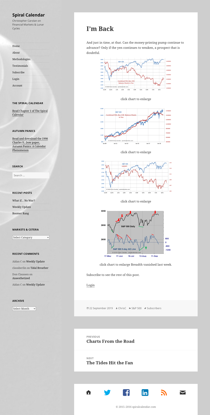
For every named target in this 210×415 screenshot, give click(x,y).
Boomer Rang (20, 213)
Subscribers (154, 308)
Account (17, 85)
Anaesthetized (21, 278)
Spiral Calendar (28, 15)
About (16, 52)
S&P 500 (136, 308)
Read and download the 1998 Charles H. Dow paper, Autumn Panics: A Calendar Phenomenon (30, 144)
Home (16, 46)
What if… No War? (23, 200)
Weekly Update (21, 207)
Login (15, 79)
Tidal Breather (39, 268)
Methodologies (21, 59)
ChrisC (122, 308)
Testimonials (20, 66)
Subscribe (18, 72)
